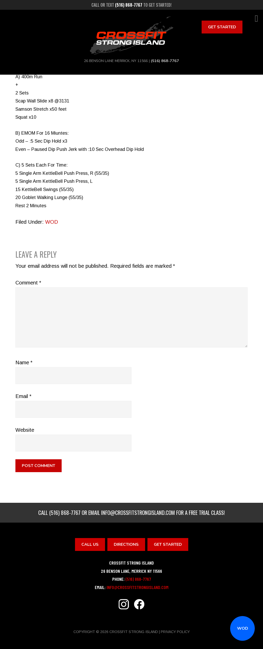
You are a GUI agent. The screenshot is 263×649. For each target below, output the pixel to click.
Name (23, 362)
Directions (126, 544)
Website (24, 430)
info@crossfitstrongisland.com (138, 512)
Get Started (222, 27)
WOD (242, 628)
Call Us (90, 544)
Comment (28, 282)
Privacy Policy (175, 632)
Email (23, 396)
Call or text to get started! (131, 5)
